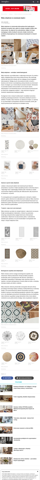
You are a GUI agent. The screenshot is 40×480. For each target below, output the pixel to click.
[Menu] (38, 2)
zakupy (11, 14)
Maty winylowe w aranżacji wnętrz (23, 14)
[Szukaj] (33, 2)
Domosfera (4, 14)
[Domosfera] (5, 2)
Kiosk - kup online (20, 8)
